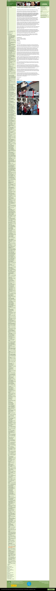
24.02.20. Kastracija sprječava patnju (11, 308)
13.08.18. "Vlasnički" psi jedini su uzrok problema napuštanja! (11, 354)
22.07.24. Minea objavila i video (12, 113)
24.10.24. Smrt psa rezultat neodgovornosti (11, 104)
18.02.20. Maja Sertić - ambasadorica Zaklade (11, 309)
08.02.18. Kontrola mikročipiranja (10, 398)
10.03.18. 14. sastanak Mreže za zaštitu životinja (11, 393)
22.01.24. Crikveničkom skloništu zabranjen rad (11, 148)
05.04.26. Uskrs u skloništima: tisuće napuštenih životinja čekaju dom (11, 57)
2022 (8, 11)
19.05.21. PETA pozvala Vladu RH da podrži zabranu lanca (11, 253)
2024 (8, 9)
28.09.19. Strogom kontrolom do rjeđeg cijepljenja (12, 318)
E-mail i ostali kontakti (46, 583)
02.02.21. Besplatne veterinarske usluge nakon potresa (11, 274)
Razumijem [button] (51, 589)
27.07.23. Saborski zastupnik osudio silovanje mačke (11, 165)
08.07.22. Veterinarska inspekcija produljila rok (11, 198)
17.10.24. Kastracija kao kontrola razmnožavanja (11, 106)
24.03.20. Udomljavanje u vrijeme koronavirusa (11, 304)
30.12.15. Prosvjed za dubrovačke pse (10, 425)
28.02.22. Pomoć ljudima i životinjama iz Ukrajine (11, 214)
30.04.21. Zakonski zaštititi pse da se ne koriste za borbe (11, 258)
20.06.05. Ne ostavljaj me (11, 540)
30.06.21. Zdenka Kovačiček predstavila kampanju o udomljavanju (11, 247)
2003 (8, 28)
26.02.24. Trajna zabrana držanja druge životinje (11, 145)
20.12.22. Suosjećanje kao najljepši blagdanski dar (11, 187)
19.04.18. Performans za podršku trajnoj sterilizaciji (11, 383)
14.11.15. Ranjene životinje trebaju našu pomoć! (11, 431)
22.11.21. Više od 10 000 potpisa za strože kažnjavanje (11, 225)
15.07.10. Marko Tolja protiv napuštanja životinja (11, 488)
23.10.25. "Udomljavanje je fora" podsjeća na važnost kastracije (12, 77)
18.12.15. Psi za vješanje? (11, 430)
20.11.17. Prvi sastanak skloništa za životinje (11, 404)
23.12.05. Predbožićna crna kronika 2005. (11, 534)
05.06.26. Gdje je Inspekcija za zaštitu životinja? (11, 52)
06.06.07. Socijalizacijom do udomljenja (11, 522)
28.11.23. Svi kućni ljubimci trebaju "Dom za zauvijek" (11, 153)
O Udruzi (8, 571)
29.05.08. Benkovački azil (11, 509)
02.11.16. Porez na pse (11, 415)
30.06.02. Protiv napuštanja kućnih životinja (11, 559)
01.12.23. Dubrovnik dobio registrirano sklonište (11, 152)
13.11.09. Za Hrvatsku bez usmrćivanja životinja (11, 493)
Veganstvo (9, 564)
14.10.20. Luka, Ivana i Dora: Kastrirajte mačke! (11, 287)
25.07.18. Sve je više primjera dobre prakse (11, 357)
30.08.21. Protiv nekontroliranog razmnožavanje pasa (12, 234)
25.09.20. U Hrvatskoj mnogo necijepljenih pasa (11, 289)
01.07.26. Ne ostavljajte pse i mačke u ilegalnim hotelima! (11, 36)
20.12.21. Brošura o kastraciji (11, 221)
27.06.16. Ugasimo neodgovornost (10, 419)
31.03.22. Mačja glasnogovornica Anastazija (11, 209)
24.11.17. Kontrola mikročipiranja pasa (10, 402)
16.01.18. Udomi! (10, 399)
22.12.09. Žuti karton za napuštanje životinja (11, 492)
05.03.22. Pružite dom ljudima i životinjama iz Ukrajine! (12, 212)
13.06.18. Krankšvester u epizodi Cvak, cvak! (11, 365)
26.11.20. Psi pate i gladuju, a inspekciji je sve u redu (11, 284)
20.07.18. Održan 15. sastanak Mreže (11, 359)
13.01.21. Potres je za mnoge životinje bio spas (11, 278)
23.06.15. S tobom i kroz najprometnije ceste (11, 437)
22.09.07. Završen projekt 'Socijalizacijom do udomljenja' (11, 513)
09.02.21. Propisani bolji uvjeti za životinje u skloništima (11, 271)
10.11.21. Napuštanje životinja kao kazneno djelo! (11, 227)
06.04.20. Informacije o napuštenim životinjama (11, 303)
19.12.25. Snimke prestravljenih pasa (12, 72)
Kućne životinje (10, 34)
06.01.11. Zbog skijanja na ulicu (12, 483)
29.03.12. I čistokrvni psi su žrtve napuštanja (11, 465)
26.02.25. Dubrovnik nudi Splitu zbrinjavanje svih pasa (12, 93)
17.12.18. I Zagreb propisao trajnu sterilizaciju (11, 338)
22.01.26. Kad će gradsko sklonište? (11, 65)
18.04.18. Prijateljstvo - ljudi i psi (11, 384)
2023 (8, 10)
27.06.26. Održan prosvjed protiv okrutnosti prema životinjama (11, 38)
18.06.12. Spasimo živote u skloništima (11, 461)
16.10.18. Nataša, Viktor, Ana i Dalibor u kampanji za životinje (11, 348)
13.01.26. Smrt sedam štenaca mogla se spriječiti (11, 68)
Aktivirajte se (8, 573)
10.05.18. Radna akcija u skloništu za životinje (11, 377)
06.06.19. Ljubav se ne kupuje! (11, 324)
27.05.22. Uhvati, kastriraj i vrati (12, 205)
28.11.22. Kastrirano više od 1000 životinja (11, 188)
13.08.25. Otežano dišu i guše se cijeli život (11, 80)
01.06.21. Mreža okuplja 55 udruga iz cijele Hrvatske (11, 252)
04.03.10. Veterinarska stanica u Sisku (45, 16)
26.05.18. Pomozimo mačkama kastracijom (12, 371)
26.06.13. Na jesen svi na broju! (12, 451)
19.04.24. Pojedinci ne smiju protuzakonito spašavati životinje (11, 125)
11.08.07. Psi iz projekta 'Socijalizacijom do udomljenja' (11, 518)
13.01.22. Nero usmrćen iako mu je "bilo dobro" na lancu (11, 218)
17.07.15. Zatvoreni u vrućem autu (11, 436)
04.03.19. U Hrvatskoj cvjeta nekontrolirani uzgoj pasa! (11, 330)
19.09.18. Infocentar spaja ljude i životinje (12, 351)
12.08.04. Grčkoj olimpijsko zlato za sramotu (11, 547)
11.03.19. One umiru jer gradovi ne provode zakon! (12, 328)
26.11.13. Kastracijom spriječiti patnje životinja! (11, 448)
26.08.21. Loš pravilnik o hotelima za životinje (11, 236)
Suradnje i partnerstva (9, 575)
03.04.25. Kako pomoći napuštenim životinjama (11, 92)
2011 (8, 21)
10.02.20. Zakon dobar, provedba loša (11, 311)
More (38, 8)
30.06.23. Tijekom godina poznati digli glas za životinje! (11, 169)
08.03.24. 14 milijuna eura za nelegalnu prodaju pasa (11, 139)
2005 (8, 26)
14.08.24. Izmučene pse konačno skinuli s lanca (11, 110)
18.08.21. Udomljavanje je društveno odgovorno (11, 239)
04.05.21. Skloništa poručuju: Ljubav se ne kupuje (11, 256)
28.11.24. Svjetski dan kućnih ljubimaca (11, 100)
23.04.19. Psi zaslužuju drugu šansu (11, 327)
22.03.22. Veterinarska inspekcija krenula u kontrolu (11, 211)
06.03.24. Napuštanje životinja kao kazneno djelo (11, 141)
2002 (8, 29)
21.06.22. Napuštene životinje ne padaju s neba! (11, 201)
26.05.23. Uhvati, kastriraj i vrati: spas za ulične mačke (12, 174)
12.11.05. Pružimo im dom (11, 535)
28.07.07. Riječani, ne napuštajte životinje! (10, 519)
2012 (8, 20)
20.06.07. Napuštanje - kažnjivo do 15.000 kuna (12, 521)
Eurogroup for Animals (18, 583)
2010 (8, 22)
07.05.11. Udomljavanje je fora (11, 475)
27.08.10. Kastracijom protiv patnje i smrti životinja (11, 487)
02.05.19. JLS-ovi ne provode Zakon (11, 325)
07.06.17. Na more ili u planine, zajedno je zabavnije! (12, 410)
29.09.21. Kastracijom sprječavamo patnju (10, 228)
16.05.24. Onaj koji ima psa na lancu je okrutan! (11, 122)
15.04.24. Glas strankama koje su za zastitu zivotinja (11, 127)
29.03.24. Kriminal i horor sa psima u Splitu (11, 135)
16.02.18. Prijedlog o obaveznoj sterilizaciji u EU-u (12, 397)
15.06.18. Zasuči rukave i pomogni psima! (11, 363)
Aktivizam (9, 5)
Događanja (8, 568)
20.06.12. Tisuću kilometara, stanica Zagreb (11, 459)
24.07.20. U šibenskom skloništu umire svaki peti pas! (12, 293)
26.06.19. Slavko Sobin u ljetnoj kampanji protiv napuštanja (12, 323)
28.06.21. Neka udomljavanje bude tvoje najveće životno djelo (12, 249)
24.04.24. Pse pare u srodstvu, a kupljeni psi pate (11, 123)
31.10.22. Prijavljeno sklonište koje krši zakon (11, 191)
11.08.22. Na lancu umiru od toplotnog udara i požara (11, 193)
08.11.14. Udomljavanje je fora (11, 442)
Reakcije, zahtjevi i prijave (10, 567)
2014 (8, 18)
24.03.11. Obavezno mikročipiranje (10, 476)
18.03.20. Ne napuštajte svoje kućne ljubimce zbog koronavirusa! (11, 306)
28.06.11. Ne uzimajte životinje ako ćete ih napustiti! (11, 472)
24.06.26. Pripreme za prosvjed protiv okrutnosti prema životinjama (12, 43)
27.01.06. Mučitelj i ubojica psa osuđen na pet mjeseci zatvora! (12, 533)
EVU (15, 583)
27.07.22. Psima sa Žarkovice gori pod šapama (11, 195)
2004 (8, 27)
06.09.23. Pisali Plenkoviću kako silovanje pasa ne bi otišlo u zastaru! (12, 162)
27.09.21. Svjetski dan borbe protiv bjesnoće (11, 230)
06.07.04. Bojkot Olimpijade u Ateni (44, 14)
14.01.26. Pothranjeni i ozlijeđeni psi (11, 66)
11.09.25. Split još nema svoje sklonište (11, 78)
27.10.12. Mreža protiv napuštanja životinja (11, 456)
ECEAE (21, 583)
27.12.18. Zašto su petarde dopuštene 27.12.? (11, 336)
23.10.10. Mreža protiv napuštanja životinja (11, 485)
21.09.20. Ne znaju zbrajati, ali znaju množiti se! (11, 290)
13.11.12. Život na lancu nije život (11, 455)
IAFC (22, 583)
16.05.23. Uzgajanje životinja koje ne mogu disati (11, 175)
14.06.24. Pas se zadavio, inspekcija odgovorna (11, 117)
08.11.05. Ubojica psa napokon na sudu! (12, 536)
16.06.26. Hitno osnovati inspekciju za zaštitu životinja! (11, 48)
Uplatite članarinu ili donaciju (10, 576)
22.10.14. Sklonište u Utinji (11, 443)
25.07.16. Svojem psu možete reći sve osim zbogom (11, 418)
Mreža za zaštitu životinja (10, 572)
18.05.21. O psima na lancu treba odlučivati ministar (11, 255)
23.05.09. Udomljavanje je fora (11, 497)
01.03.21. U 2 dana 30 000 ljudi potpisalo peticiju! (12, 267)
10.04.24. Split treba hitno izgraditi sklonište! (11, 128)
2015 (8, 17)
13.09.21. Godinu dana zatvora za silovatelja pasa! (12, 233)
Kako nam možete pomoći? (10, 574)
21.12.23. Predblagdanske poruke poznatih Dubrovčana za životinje (12, 150)
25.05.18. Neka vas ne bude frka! (11, 372)
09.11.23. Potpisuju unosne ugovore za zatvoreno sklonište (12, 155)
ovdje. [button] (34, 589)
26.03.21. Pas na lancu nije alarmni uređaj (11, 264)
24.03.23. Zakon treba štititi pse (12, 179)
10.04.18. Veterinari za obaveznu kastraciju (11, 387)
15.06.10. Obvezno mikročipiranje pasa (10, 490)
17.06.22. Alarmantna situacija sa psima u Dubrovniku (11, 202)
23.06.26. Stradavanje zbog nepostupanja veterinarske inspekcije (11, 45)
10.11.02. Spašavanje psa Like (11, 557)
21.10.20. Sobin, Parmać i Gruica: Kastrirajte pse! (11, 286)
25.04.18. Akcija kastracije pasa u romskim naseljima (12, 381)
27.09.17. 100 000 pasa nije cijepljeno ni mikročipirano (11, 406)
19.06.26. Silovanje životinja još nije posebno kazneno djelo (12, 47)
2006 (8, 25)
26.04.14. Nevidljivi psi (11, 446)
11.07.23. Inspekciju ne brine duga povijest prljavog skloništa (12, 168)
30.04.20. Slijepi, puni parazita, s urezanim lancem (11, 301)
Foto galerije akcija (9, 566)
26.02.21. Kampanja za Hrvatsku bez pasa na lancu (11, 268)
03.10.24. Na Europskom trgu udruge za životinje (11, 109)
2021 (8, 12)
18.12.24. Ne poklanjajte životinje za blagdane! (11, 98)
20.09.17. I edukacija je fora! (11, 407)
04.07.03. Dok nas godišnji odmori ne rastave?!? (11, 553)
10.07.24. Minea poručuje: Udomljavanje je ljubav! (11, 114)
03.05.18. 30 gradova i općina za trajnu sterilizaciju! (11, 380)
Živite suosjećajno (10, 4)
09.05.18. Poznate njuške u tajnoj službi (11, 378)
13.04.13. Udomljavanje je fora (11, 452)
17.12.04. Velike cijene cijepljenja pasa (11, 543)
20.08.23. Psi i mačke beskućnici (10, 163)
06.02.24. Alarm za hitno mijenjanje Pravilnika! (11, 147)
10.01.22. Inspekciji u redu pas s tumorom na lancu (12, 220)
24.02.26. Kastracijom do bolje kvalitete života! (11, 61)
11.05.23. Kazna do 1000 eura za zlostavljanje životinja (11, 177)
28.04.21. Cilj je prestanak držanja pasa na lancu (11, 259)
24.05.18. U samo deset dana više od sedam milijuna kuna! (11, 374)
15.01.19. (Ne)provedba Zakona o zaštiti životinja (12, 333)
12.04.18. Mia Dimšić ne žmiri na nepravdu (11, 386)
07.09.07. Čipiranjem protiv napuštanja (11, 515)
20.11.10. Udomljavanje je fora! (12, 484)
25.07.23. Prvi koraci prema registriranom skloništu (11, 166)
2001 (8, 30)
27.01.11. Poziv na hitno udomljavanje (11, 481)
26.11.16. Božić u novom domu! (12, 414)
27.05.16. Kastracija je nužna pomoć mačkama (11, 421)
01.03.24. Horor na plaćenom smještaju (11, 142)
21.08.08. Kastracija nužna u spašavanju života (11, 502)
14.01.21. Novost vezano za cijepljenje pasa (11, 277)
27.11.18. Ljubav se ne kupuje (11, 341)
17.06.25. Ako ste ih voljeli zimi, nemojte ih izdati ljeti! (12, 84)
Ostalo (8, 565)
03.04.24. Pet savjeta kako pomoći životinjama (11, 131)
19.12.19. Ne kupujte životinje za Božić (11, 315)
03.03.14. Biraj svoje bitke (11, 447)
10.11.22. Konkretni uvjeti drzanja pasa (11, 190)
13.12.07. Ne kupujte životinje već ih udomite (11, 512)
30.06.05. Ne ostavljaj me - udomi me (11, 539)
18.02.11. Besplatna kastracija (11, 479)
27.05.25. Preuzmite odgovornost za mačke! (11, 86)
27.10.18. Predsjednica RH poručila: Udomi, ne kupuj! (11, 343)
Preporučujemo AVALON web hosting (44, 5)
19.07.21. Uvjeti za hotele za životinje (11, 242)
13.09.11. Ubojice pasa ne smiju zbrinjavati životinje (12, 469)
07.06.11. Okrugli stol (10, 474)
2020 (8, 13)
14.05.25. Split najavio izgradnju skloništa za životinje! (12, 87)
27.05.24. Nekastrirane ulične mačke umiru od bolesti (11, 120)
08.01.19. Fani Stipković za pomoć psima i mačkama (11, 334)
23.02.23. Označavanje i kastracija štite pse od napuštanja (11, 182)
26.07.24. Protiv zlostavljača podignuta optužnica (11, 112)
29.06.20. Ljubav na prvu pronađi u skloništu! (11, 295)
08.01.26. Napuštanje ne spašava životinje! (11, 69)
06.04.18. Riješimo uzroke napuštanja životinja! (11, 389)
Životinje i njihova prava (10, 3)
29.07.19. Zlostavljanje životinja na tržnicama (12, 321)
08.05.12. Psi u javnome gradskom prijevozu (11, 464)
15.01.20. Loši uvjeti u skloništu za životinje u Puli (12, 312)
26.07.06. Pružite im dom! (11, 528)
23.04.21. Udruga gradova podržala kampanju (11, 261)
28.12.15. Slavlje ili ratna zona (11, 426)
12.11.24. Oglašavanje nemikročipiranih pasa (11, 101)
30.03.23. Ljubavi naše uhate (11, 178)
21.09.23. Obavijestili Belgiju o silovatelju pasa (11, 158)
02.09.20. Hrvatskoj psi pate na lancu (12, 292)
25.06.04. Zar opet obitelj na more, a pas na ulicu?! (11, 551)
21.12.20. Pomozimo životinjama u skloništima (11, 280)
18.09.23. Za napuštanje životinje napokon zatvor (11, 160)
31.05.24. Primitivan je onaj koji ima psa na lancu (12, 119)
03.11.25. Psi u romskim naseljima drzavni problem (11, 75)
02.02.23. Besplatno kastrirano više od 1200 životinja (11, 184)
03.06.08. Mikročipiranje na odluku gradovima (11, 508)
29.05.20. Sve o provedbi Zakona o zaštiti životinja (11, 298)
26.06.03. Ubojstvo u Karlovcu (11, 554)
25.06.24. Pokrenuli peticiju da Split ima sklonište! (11, 116)
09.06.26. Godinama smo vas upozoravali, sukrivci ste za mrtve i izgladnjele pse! (11, 50)
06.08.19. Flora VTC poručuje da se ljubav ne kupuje (11, 320)
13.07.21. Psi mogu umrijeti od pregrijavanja (11, 243)
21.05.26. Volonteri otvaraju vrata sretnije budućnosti (11, 55)
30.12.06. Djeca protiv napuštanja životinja (10, 524)
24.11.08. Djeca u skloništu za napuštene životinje (11, 501)
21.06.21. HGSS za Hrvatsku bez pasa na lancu (11, 250)
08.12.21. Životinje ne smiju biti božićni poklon (12, 222)
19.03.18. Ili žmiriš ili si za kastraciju (11, 392)
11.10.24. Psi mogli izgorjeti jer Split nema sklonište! (11, 107)
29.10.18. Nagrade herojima (11, 342)
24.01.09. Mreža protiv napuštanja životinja (11, 498)
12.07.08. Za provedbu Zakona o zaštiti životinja (11, 505)
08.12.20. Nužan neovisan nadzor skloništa (11, 283)
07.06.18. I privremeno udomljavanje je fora (11, 368)
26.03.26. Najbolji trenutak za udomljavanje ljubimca (11, 58)
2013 (8, 19)
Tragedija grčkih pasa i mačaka (44, 9)
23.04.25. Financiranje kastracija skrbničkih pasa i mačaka (12, 89)
